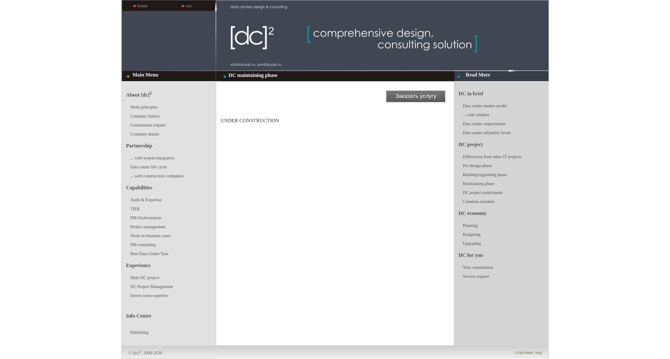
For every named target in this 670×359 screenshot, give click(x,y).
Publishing (139, 332)
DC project (470, 144)
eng (539, 352)
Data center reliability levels (487, 132)
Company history (145, 116)
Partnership (139, 146)
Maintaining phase (478, 183)
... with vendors (476, 114)
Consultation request (148, 125)
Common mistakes (479, 201)
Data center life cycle (148, 167)
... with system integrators (152, 158)
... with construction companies (157, 176)
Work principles (144, 107)
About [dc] (139, 94)
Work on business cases (150, 235)
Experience (138, 265)
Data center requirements (484, 123)
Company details (144, 134)
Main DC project (144, 277)
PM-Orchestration (145, 217)
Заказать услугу (415, 96)
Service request (476, 276)
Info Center (139, 316)
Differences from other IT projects (492, 156)
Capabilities (139, 188)
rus (188, 5)
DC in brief (470, 94)
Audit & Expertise (146, 199)
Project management (147, 226)
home (142, 5)
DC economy (472, 213)
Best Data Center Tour (149, 253)
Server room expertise (149, 295)
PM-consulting (143, 244)
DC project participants (482, 192)
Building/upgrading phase (485, 174)
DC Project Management (151, 286)
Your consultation (478, 267)
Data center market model (485, 105)
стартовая (523, 352)
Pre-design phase (477, 165)
